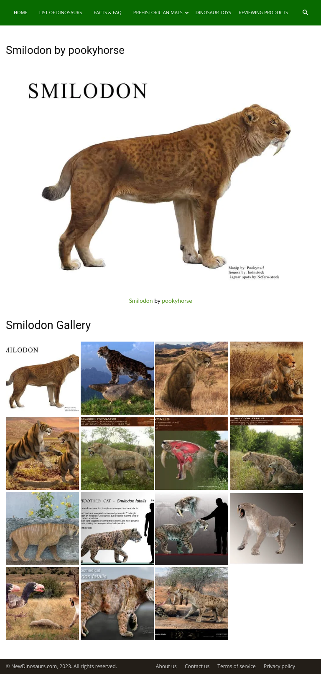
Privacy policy (279, 666)
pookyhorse (177, 300)
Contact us (197, 666)
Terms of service (236, 666)
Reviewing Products (263, 12)
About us (166, 666)
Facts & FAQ (108, 12)
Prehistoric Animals (161, 12)
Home (21, 12)
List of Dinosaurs (60, 12)
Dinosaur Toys (213, 12)
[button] (305, 13)
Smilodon (141, 300)
